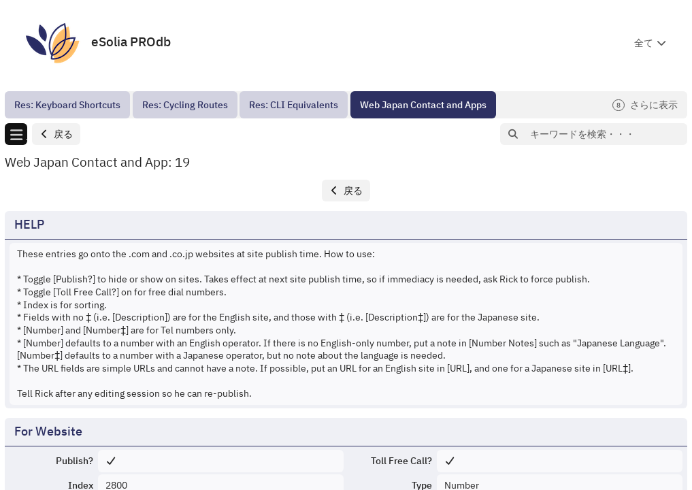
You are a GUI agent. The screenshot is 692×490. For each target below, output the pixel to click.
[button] (56, 134)
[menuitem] (67, 104)
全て (643, 43)
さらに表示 (645, 105)
